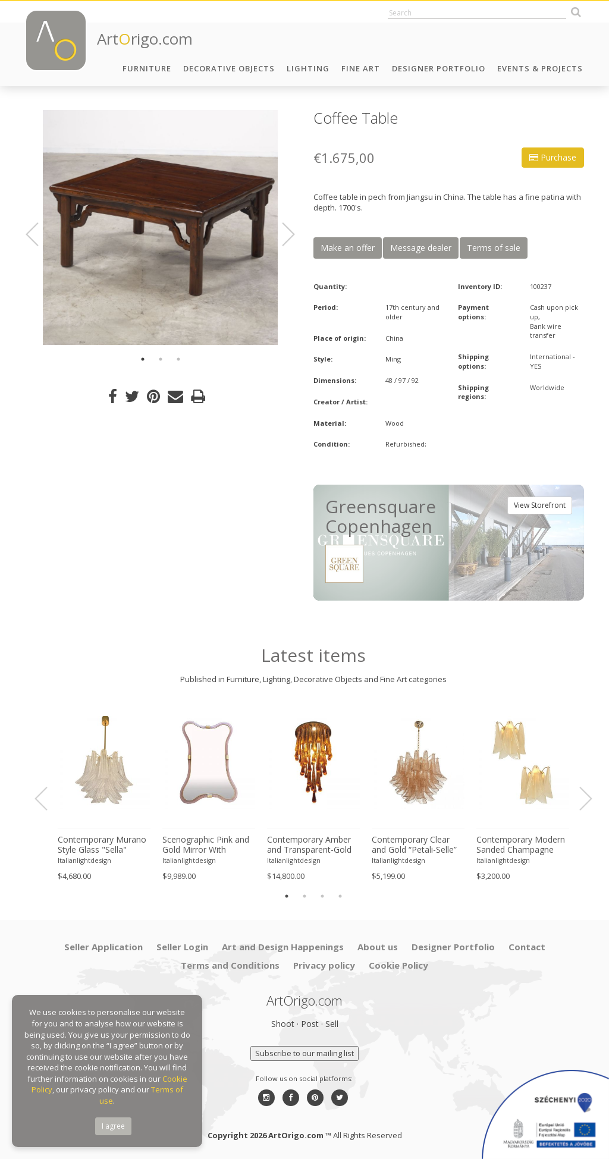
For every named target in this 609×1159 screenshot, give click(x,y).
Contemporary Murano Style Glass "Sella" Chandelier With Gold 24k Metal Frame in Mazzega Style (102, 845)
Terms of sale (493, 247)
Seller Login (182, 947)
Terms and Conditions (230, 965)
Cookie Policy (398, 965)
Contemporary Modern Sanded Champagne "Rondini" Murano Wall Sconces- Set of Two (520, 845)
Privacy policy (324, 965)
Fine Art (360, 68)
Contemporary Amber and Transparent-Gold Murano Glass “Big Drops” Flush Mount (309, 845)
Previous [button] (39, 234)
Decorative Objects (229, 68)
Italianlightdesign (84, 860)
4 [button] (340, 896)
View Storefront (540, 505)
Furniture (147, 68)
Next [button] (281, 234)
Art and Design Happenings (283, 947)
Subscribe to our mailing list (304, 1053)
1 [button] (143, 359)
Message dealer (420, 247)
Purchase (552, 157)
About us (377, 947)
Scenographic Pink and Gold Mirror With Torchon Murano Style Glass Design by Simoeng (205, 845)
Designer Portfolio (438, 68)
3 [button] (178, 359)
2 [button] (161, 359)
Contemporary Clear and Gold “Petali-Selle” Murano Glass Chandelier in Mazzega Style (415, 845)
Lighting (308, 68)
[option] (160, 227)
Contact (526, 947)
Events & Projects (540, 68)
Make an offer (348, 247)
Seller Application (103, 947)
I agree (113, 1126)
